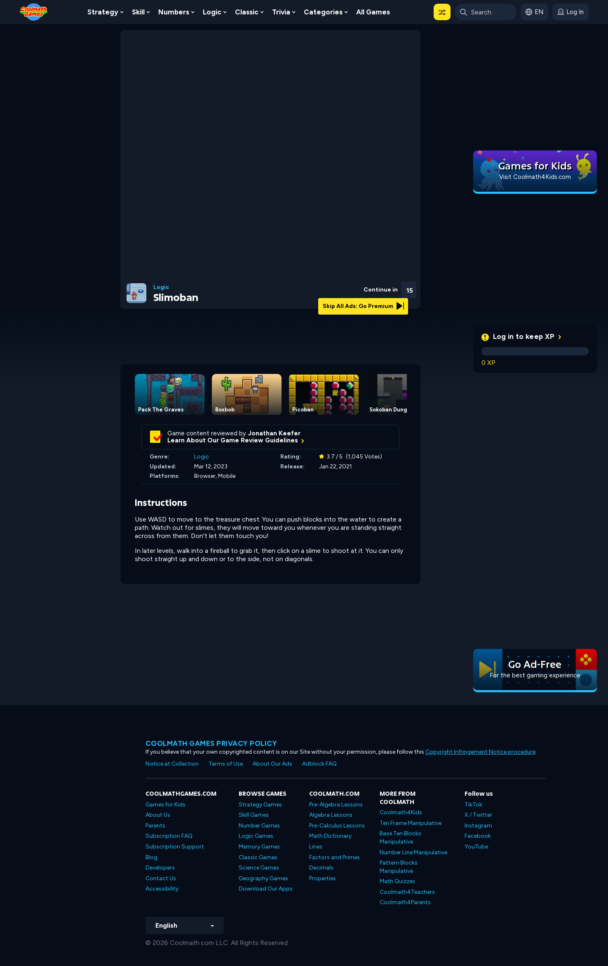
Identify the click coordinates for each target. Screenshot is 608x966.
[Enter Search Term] (485, 12)
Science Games (259, 867)
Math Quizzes (397, 881)
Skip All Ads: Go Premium (363, 306)
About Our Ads (272, 763)
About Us (158, 814)
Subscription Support (175, 846)
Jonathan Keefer (274, 433)
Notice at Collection (172, 763)
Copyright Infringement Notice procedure (480, 751)
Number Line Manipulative (413, 852)
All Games (373, 12)
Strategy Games (260, 804)
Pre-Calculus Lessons (337, 825)
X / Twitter (478, 814)
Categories (323, 12)
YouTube (476, 846)
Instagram (478, 825)
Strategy (102, 12)
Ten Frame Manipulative (410, 823)
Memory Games (259, 846)
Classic (246, 12)
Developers (160, 867)
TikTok (473, 804)
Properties (322, 878)
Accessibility (162, 888)
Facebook (478, 835)
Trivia (281, 12)
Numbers (173, 12)
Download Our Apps (266, 888)
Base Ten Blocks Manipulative (400, 837)
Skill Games (254, 814)
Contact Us (161, 878)
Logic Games (256, 835)
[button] (442, 12)
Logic (212, 12)
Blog (151, 857)
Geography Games (263, 878)
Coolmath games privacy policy (211, 743)
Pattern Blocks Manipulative (399, 866)
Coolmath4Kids (401, 812)
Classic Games (258, 857)
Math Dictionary (330, 835)
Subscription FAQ (169, 835)
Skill (138, 12)
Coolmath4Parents (405, 902)
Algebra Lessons (330, 814)
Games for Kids (165, 804)
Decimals (321, 867)
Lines (315, 846)
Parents (155, 825)
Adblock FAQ (319, 763)
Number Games (259, 825)
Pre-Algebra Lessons (336, 804)
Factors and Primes (334, 857)
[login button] (570, 12)
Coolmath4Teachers (407, 891)
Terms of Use (226, 763)
